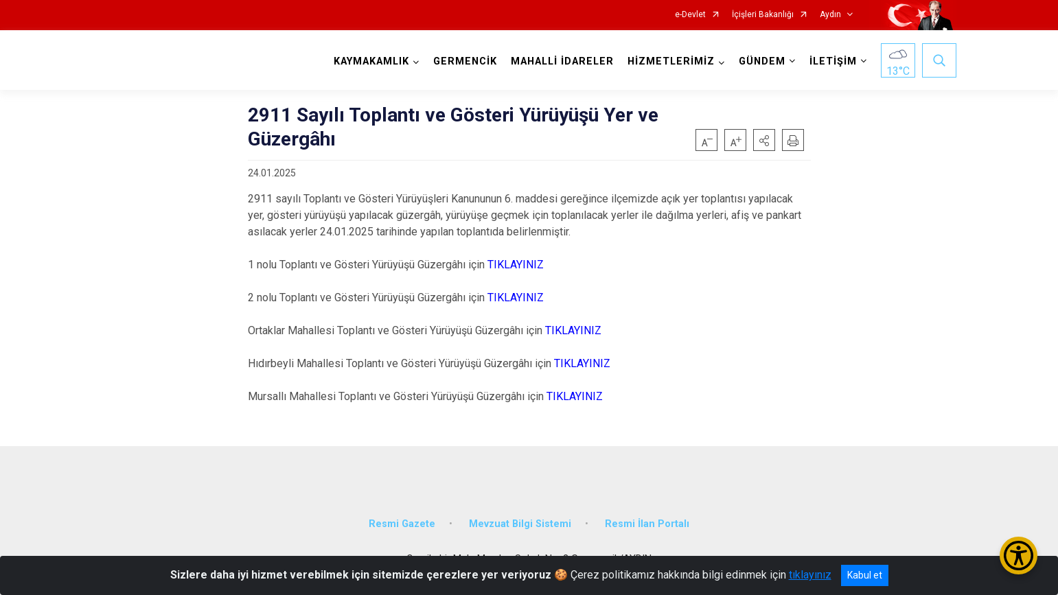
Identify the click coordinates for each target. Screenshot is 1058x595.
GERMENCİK (465, 61)
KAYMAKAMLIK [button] (371, 61)
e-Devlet (690, 14)
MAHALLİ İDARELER (562, 61)
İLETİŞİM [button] (833, 61)
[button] (764, 140)
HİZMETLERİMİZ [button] (671, 61)
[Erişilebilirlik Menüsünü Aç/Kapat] (1018, 555)
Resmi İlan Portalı (647, 523)
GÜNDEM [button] (762, 61)
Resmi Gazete (402, 523)
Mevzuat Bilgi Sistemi (520, 523)
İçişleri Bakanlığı (763, 14)
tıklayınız (810, 574)
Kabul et (864, 575)
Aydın (830, 14)
